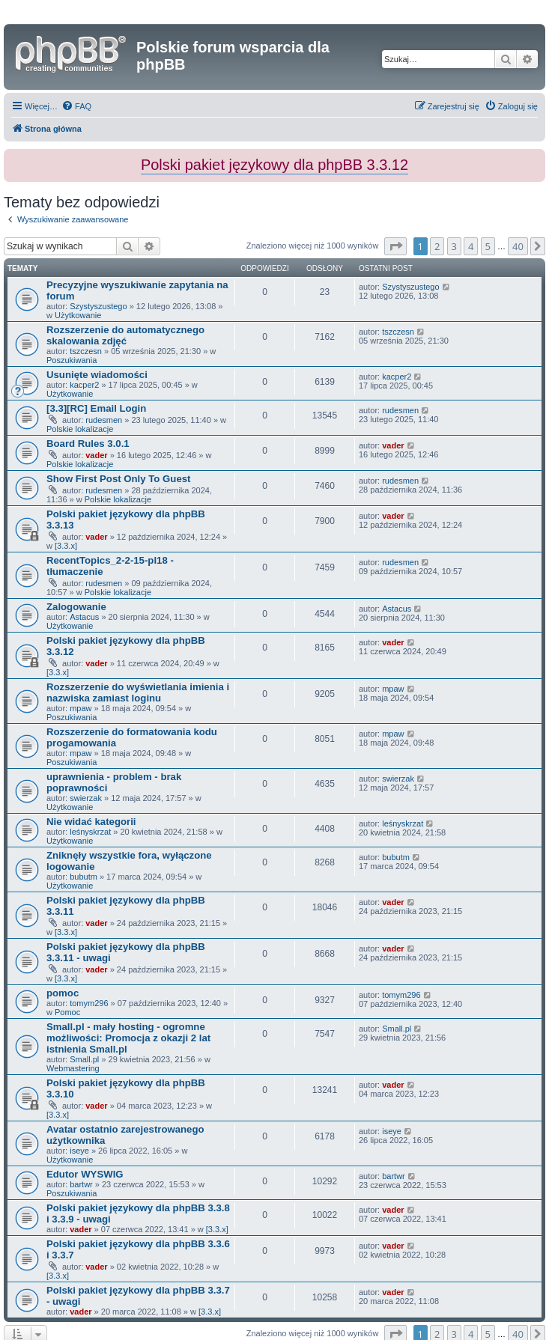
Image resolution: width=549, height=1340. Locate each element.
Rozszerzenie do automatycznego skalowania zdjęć (125, 335)
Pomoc (67, 1012)
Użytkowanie (78, 315)
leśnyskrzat (90, 831)
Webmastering (73, 1068)
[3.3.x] (66, 545)
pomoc (62, 993)
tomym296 (89, 1003)
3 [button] (454, 246)
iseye (79, 1150)
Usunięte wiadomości (97, 374)
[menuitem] (76, 106)
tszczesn (86, 351)
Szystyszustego (98, 306)
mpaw (80, 708)
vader (96, 455)
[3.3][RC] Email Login (96, 408)
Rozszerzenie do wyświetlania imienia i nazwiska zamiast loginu (137, 692)
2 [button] (437, 246)
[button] (395, 246)
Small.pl (84, 1059)
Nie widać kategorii (91, 821)
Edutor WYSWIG (85, 1174)
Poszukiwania (71, 360)
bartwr (81, 1184)
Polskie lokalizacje (79, 428)
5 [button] (488, 246)
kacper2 (84, 384)
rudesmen (103, 419)
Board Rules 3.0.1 (88, 443)
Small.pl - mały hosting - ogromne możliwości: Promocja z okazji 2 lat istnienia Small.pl (128, 1038)
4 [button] (470, 246)
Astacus (84, 616)
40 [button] (518, 246)
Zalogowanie (76, 606)
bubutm (83, 876)
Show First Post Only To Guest (118, 478)
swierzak (86, 798)
